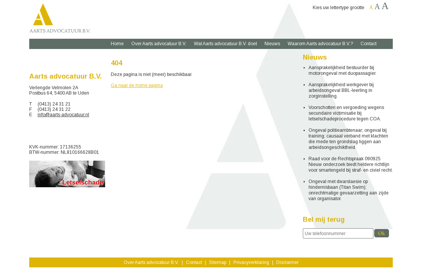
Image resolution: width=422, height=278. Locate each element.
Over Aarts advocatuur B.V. (158, 43)
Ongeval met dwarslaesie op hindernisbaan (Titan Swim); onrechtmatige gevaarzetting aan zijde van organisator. (349, 190)
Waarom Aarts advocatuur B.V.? (320, 43)
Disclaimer (287, 262)
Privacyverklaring (251, 262)
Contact (368, 43)
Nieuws (272, 43)
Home (117, 43)
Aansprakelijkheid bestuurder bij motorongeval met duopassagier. (342, 70)
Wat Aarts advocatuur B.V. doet (225, 43)
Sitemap (217, 262)
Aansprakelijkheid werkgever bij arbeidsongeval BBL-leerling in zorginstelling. (341, 90)
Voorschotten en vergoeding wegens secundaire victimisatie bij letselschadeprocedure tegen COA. (346, 113)
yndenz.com (222, 272)
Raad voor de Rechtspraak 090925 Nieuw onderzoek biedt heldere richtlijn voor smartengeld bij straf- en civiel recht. (351, 164)
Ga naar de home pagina (137, 85)
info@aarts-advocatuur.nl (63, 114)
